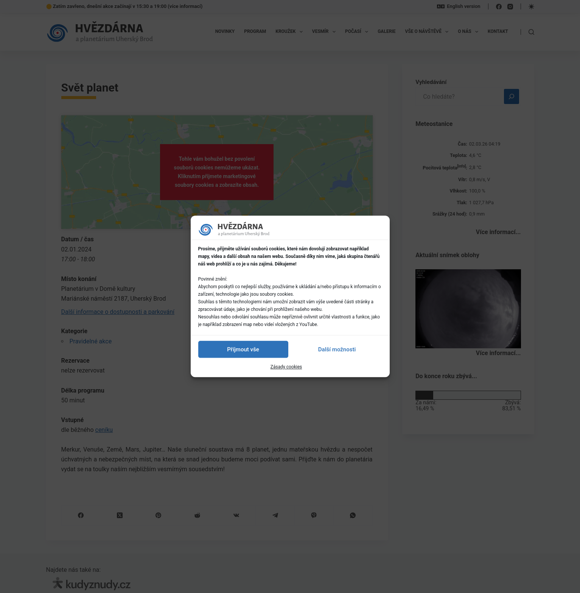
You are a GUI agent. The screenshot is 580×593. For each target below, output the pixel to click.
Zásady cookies (286, 366)
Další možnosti (337, 349)
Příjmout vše (243, 349)
